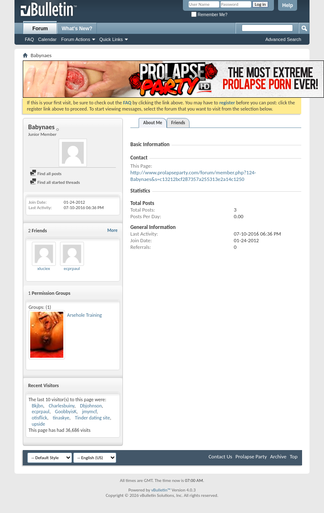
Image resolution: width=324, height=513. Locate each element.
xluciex (43, 268)
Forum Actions (75, 39)
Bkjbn (37, 406)
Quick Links (111, 39)
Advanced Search (283, 39)
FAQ (29, 39)
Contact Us (220, 456)
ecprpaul (72, 268)
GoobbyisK (66, 411)
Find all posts (46, 173)
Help (287, 5)
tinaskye (61, 418)
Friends (178, 122)
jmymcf (89, 411)
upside (38, 424)
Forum (40, 28)
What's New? (77, 28)
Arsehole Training (84, 315)
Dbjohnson (91, 406)
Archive (278, 456)
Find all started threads (55, 182)
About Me (152, 122)
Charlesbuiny (61, 406)
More (112, 230)
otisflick (39, 418)
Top (294, 456)
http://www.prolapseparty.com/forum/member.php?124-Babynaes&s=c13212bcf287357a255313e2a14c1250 (193, 175)
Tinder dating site (92, 418)
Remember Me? (209, 14)
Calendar (47, 39)
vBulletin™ (160, 490)
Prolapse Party (251, 456)
